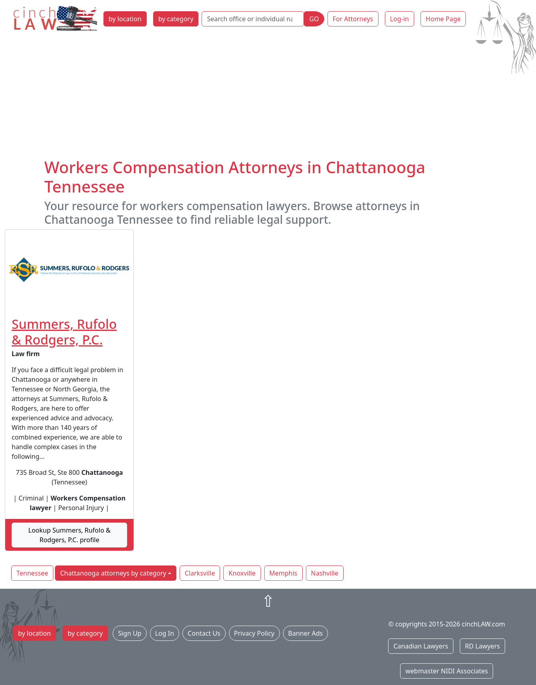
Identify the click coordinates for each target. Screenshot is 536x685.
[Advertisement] (268, 97)
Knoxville (242, 573)
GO (314, 18)
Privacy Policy (254, 633)
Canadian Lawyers (420, 646)
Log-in (399, 18)
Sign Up (129, 633)
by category (176, 18)
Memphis (283, 573)
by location (125, 18)
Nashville (324, 573)
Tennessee (32, 573)
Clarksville (200, 573)
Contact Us (204, 633)
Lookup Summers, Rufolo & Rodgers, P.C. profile (69, 535)
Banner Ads (305, 633)
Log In (164, 633)
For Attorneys (353, 18)
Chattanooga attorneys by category (113, 573)
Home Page (443, 18)
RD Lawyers (482, 646)
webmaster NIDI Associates (446, 671)
